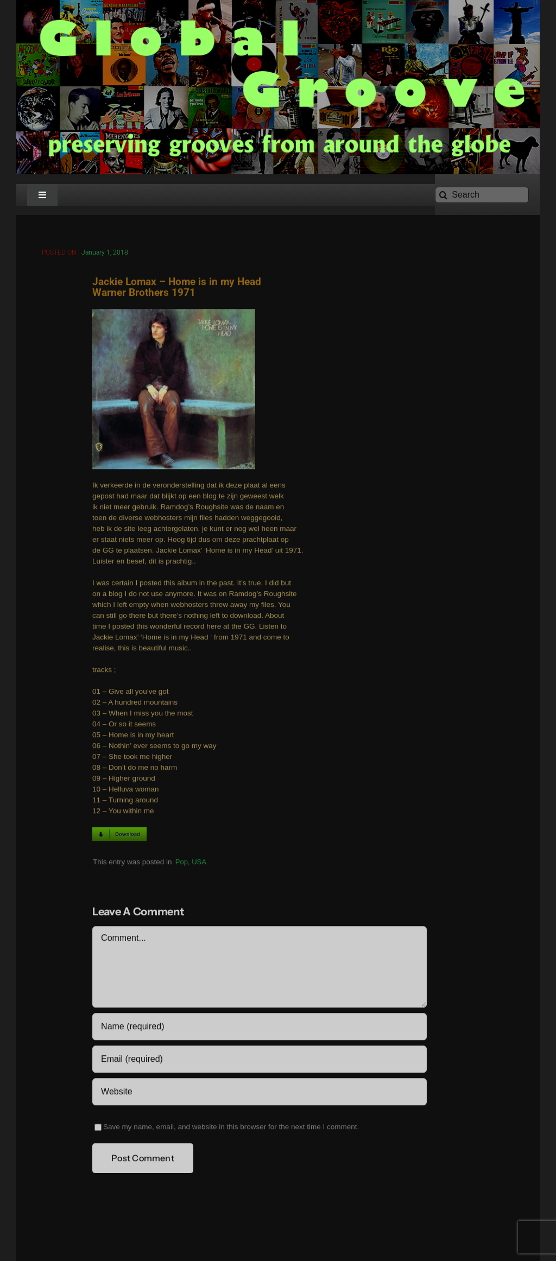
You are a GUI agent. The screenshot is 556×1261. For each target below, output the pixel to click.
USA (199, 863)
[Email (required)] (259, 1060)
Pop (181, 863)
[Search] (482, 195)
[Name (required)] (259, 1028)
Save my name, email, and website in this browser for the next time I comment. (231, 1128)
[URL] (259, 1093)
